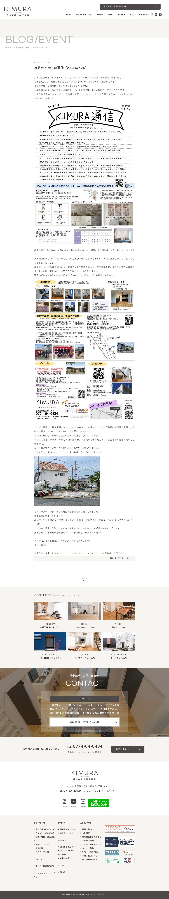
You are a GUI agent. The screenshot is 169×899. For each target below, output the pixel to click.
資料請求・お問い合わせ (115, 7)
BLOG (132, 15)
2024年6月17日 (116, 558)
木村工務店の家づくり (50, 627)
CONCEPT (68, 15)
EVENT (110, 15)
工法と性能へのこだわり (50, 658)
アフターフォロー (42, 852)
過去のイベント (65, 833)
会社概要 (85, 833)
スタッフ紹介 (87, 841)
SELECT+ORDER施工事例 (66, 853)
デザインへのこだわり (84, 627)
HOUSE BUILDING (83, 15)
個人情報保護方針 (89, 859)
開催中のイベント (66, 829)
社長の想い (86, 829)
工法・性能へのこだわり (44, 839)
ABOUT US (144, 15)
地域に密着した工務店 (91, 837)
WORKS (121, 15)
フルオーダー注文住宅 (84, 658)
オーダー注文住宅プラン (44, 868)
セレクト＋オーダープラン (44, 875)
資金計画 (38, 848)
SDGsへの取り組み (89, 852)
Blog (129, 558)
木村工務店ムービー (90, 856)
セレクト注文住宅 (118, 658)
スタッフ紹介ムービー (91, 844)
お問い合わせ (123, 749)
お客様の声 (64, 858)
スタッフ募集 (87, 848)
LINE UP (99, 15)
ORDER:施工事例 (66, 847)
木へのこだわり (118, 627)
